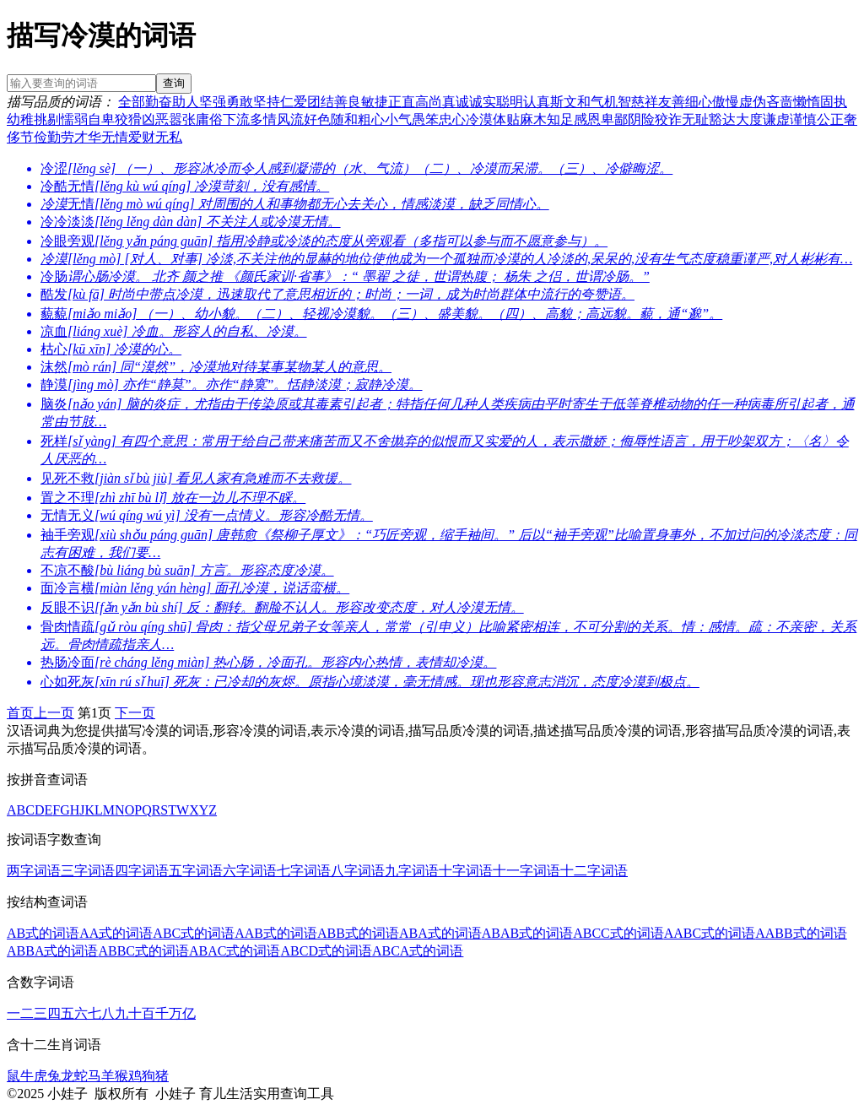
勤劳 (60, 137)
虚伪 (752, 102)
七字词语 (304, 871)
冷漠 (479, 119)
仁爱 (293, 102)
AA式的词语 (116, 933)
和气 (590, 102)
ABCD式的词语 (325, 951)
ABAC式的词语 (234, 951)
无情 (114, 137)
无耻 (695, 119)
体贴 (506, 119)
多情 (263, 119)
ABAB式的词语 (527, 933)
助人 (185, 102)
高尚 (428, 102)
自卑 (101, 119)
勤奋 (158, 102)
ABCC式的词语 (618, 933)
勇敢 (239, 102)
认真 (536, 102)
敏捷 (374, 102)
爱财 (141, 137)
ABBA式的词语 (52, 951)
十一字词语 (526, 871)
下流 (236, 119)
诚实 (482, 102)
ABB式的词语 (358, 933)
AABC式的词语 (709, 933)
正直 (401, 102)
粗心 (371, 119)
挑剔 (47, 119)
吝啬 (779, 102)
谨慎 (803, 119)
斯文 (563, 102)
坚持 (266, 102)
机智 (617, 102)
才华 (87, 137)
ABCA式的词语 (417, 951)
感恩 (587, 119)
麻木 (533, 119)
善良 (347, 102)
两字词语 (34, 871)
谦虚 (776, 119)
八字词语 (358, 871)
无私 (168, 137)
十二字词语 (594, 871)
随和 (344, 119)
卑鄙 (614, 119)
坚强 (212, 102)
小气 (398, 119)
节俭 (33, 137)
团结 (320, 102)
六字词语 (250, 871)
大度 (749, 119)
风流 (290, 119)
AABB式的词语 (800, 933)
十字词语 (466, 871)
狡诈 (668, 119)
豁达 (722, 119)
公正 (830, 119)
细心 (698, 102)
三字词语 (88, 871)
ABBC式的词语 (143, 951)
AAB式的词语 (276, 933)
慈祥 (644, 102)
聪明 (509, 102)
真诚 (455, 102)
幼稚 (20, 119)
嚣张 (182, 119)
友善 (671, 102)
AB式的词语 (43, 933)
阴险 (641, 119)
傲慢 (725, 102)
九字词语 (412, 871)
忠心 (452, 119)
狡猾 (128, 119)
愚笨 (425, 119)
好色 (317, 119)
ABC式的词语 (194, 933)
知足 (560, 119)
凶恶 (155, 119)
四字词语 (142, 871)
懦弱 (74, 119)
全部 (131, 102)
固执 (833, 102)
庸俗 (209, 119)
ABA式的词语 (440, 933)
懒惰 (806, 102)
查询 (174, 83)
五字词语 (196, 871)
